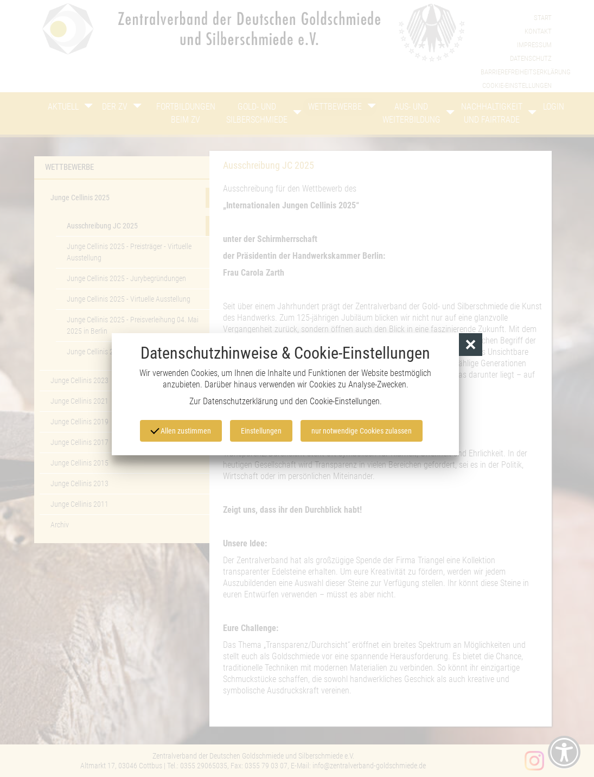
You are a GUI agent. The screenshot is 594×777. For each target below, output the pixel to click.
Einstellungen (261, 430)
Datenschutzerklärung (240, 401)
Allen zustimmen (180, 430)
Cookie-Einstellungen (345, 401)
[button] (470, 344)
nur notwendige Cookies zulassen (361, 430)
